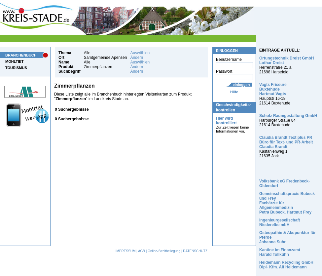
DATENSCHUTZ (195, 251)
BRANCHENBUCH (21, 55)
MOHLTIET (14, 61)
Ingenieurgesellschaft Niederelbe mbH (279, 222)
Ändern (136, 57)
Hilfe (234, 92)
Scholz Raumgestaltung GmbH (288, 115)
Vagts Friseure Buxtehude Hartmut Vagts (273, 89)
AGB (141, 251)
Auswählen (140, 53)
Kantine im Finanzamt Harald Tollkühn (279, 252)
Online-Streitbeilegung (164, 251)
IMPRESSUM (126, 251)
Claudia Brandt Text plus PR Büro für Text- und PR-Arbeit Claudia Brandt (286, 142)
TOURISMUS (16, 68)
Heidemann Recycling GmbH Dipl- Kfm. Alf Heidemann (286, 264)
